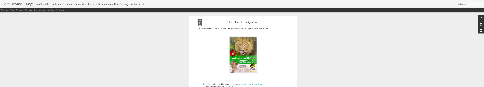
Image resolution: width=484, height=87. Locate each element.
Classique (5, 10)
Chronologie (60, 10)
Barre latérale (39, 10)
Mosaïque (29, 10)
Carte (12, 10)
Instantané (51, 10)
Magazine (20, 10)
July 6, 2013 (229, 85)
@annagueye (207, 83)
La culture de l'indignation (243, 22)
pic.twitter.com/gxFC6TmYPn (251, 83)
